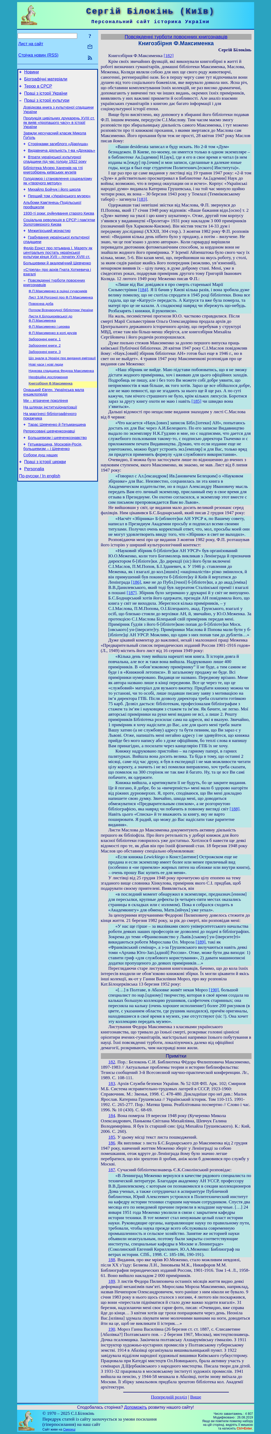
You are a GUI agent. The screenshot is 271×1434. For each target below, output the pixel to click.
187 (111, 1169)
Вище (195, 1397)
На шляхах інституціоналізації (50, 436)
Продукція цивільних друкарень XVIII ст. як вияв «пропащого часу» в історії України (59, 128)
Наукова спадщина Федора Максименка (61, 396)
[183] (142, 199)
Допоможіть (135, 1407)
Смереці (69, 1429)
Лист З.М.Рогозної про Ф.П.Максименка (61, 317)
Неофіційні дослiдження (48, 403)
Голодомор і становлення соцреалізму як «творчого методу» (57, 191)
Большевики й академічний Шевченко (57, 280)
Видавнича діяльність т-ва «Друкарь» (61, 158)
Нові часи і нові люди (46, 390)
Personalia (34, 504)
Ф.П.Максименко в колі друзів (53, 355)
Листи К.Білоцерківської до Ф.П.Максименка (50, 340)
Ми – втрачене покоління (45, 429)
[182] (169, 55)
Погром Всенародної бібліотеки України (61, 331)
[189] (201, 942)
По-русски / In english (39, 512)
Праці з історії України (45, 96)
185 (111, 1137)
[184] (143, 289)
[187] (132, 592)
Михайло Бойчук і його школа (54, 200)
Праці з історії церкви (45, 496)
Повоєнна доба (41, 324)
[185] (196, 401)
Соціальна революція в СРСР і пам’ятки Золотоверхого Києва (59, 236)
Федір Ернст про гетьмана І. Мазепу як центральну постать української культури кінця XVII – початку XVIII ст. (57, 268)
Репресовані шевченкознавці (49, 463)
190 (111, 1329)
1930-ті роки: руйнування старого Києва (58, 227)
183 (111, 1083)
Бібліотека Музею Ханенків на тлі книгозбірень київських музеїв (53, 179)
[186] (136, 582)
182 (111, 1061)
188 (111, 1259)
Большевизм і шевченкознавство (57, 470)
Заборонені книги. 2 (45, 369)
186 (111, 1142)
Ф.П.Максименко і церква (49, 349)
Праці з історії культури (47, 104)
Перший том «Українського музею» (59, 208)
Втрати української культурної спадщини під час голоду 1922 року (55, 168)
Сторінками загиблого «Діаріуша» (58, 151)
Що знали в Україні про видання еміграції (62, 383)
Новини (31, 72)
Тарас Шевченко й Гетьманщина (57, 455)
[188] (235, 808)
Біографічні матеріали (45, 80)
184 (111, 1115)
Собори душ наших (40, 489)
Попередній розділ (169, 1397)
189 (111, 1281)
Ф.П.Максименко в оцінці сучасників (58, 310)
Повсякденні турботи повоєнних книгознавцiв (176, 36)
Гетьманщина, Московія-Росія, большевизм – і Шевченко (52, 479)
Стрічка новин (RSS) (38, 55)
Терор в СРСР (38, 88)
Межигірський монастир (49, 246)
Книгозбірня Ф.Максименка (51, 410)
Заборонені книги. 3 (45, 376)
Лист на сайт (30, 44)
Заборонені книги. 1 (45, 362)
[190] (214, 989)
